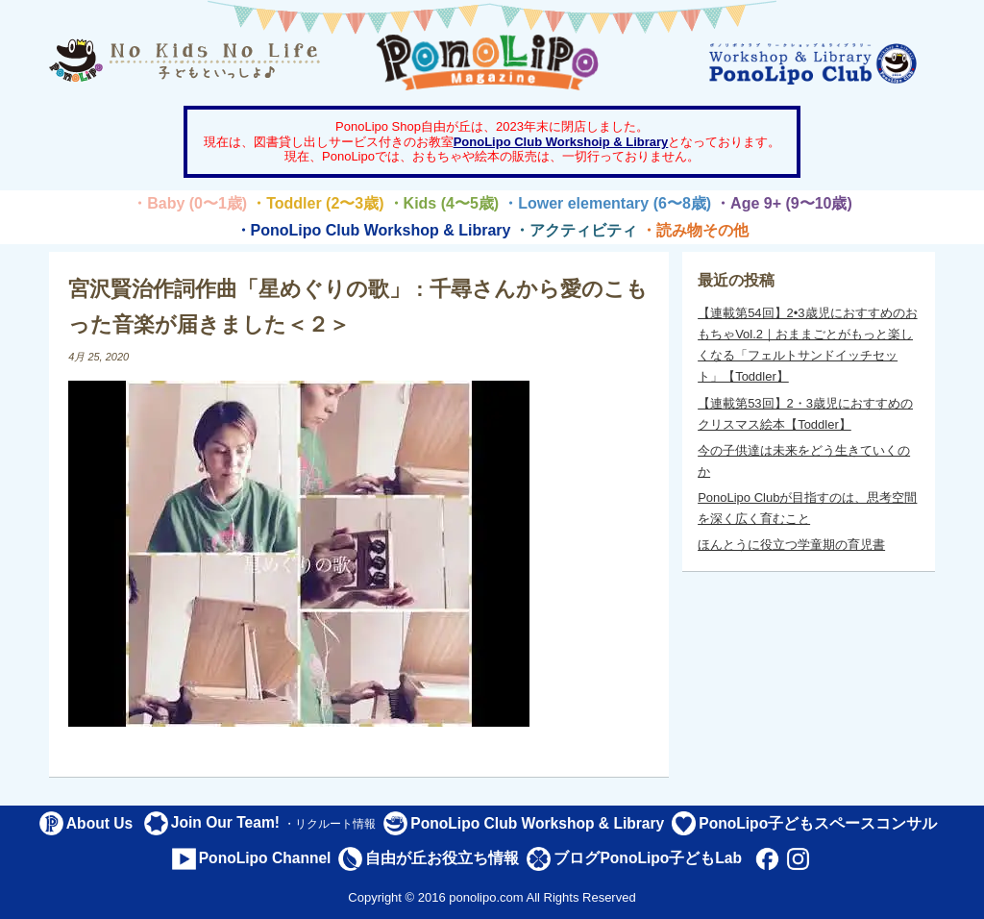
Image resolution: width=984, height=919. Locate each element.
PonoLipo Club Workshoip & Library (561, 142)
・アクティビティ (575, 230)
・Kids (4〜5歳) (444, 203)
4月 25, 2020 (98, 356)
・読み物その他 (695, 230)
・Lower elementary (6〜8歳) (607, 203)
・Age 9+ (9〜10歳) (783, 203)
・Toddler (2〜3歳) (317, 203)
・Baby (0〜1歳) (189, 203)
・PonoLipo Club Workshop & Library (373, 230)
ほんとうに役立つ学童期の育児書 (791, 544)
